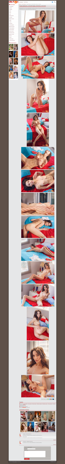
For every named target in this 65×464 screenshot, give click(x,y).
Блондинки (10, 9)
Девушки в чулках (11, 34)
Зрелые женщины (11, 29)
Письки (10, 12)
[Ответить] (54, 444)
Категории (21, 2)
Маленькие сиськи (11, 32)
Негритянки (10, 23)
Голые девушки (11, 6)
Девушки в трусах (11, 18)
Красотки (10, 35)
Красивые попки (11, 15)
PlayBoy (10, 20)
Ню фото (10, 37)
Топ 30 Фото (26, 2)
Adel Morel (24, 404)
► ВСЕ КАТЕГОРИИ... (12, 40)
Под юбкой (10, 17)
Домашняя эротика (11, 26)
